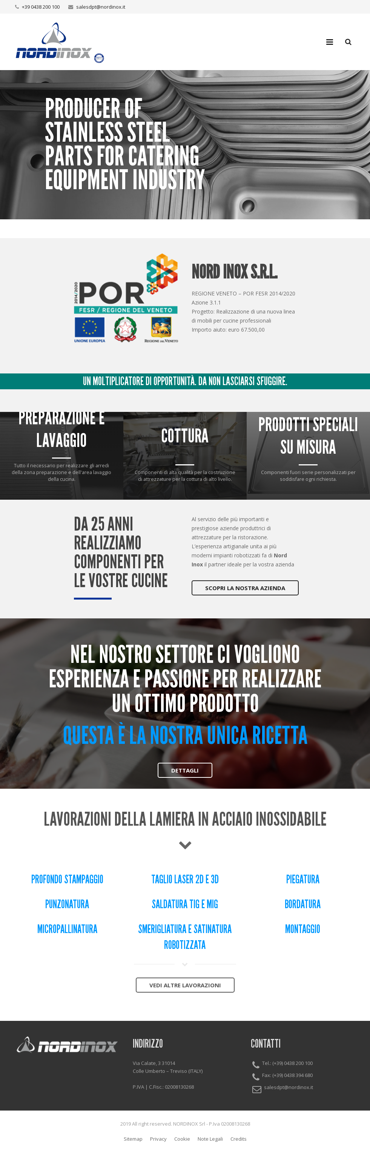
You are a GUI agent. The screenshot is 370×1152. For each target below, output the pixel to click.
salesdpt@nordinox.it (100, 6)
